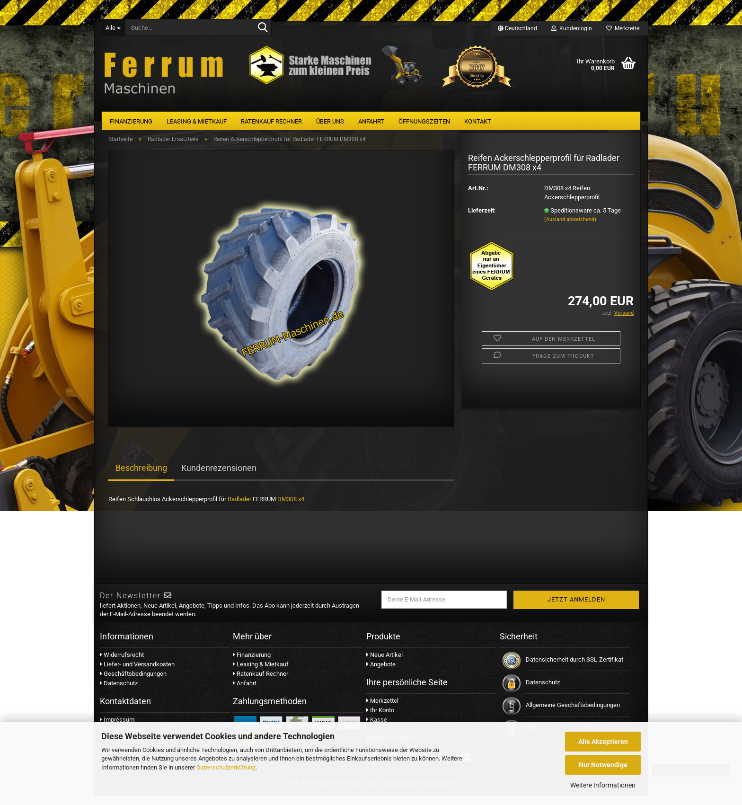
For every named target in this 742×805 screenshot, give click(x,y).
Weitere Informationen (603, 785)
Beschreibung (141, 478)
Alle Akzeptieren (603, 741)
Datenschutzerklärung (226, 767)
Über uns (330, 121)
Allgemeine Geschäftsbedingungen (573, 714)
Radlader (239, 509)
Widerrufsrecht (122, 664)
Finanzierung (131, 121)
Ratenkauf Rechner (271, 121)
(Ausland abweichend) (570, 229)
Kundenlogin (571, 28)
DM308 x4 (290, 509)
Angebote (381, 673)
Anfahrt (371, 121)
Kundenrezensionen (218, 478)
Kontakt (477, 121)
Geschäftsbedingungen (133, 683)
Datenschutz (119, 692)
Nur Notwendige (603, 765)
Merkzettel (623, 28)
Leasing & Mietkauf (197, 121)
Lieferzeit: (482, 219)
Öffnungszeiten (424, 121)
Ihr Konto (380, 719)
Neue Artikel (384, 664)
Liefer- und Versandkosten (137, 673)
